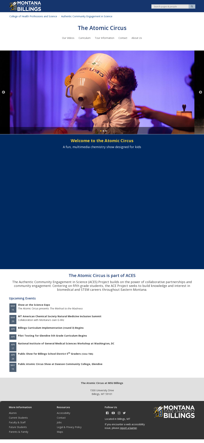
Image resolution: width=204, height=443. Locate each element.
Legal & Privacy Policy (69, 427)
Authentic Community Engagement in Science (86, 16)
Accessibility (63, 413)
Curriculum (85, 38)
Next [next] (200, 92)
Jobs (59, 422)
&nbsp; (102, 205)
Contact (122, 38)
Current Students (18, 417)
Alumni (13, 413)
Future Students (18, 427)
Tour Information (104, 38)
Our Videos (68, 38)
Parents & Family (18, 431)
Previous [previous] (3, 92)
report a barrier (128, 428)
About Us (137, 38)
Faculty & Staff (17, 422)
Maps (60, 431)
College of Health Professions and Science (33, 16)
